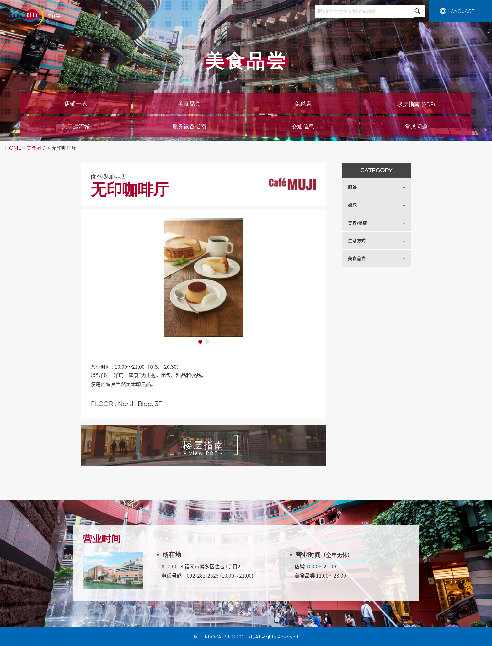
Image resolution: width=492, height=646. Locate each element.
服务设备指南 (189, 126)
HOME (13, 148)
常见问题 (416, 126)
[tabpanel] (204, 277)
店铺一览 (75, 103)
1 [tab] (200, 342)
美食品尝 (189, 103)
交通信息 (302, 126)
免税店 (302, 103)
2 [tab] (207, 342)
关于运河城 (76, 126)
